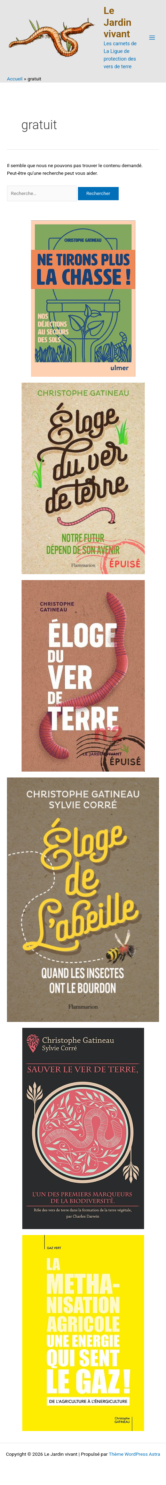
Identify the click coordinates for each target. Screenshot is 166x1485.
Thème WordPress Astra (134, 1454)
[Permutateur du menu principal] (152, 38)
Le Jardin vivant (118, 22)
